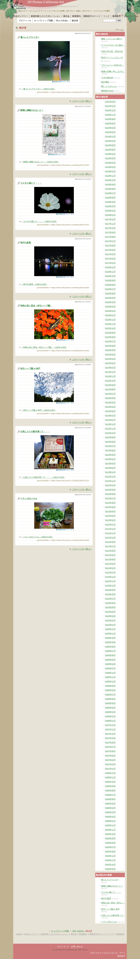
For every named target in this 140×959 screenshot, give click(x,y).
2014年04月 (110, 407)
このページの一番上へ (82, 101)
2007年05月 (110, 755)
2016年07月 (110, 289)
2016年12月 (110, 267)
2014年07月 (110, 394)
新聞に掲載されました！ (32, 110)
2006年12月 (110, 773)
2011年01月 (110, 572)
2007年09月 (110, 738)
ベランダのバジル (28, 498)
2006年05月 (110, 803)
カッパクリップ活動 (43, 20)
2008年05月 (110, 703)
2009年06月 (110, 655)
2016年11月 (110, 271)
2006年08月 (110, 790)
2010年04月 (110, 611)
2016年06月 (110, 293)
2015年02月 (110, 363)
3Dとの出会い (62, 20)
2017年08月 (110, 237)
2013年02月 (110, 468)
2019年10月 (110, 141)
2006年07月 (110, 795)
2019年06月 (110, 149)
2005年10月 (110, 834)
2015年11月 (110, 324)
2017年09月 (110, 232)
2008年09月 (110, 686)
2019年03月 (110, 162)
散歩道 (75, 20)
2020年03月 (110, 128)
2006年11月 (110, 777)
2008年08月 (110, 690)
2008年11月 (110, 677)
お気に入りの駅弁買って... (113, 915)
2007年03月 (110, 764)
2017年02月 (110, 258)
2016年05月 (110, 298)
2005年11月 (110, 829)
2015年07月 (110, 341)
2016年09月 (110, 280)
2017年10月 (110, 228)
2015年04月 (110, 354)
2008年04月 (110, 707)
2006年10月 (110, 782)
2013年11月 (110, 428)
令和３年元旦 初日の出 (112, 51)
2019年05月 (110, 154)
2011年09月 (110, 542)
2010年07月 (110, 598)
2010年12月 (110, 577)
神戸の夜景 (25, 243)
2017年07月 (110, 241)
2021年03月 (110, 101)
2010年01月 (110, 625)
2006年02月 (110, 816)
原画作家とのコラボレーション (45, 16)
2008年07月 (110, 694)
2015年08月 (110, 337)
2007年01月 (110, 768)
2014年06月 (110, 398)
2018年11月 (110, 176)
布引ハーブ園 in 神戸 (30, 368)
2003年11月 (110, 860)
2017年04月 (110, 254)
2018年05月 (110, 202)
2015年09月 (110, 332)
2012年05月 (110, 507)
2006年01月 (110, 821)
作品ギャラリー (20, 16)
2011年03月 (110, 564)
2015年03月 (110, 359)
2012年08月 (110, 494)
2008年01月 (110, 720)
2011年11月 (110, 533)
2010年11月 (110, 581)
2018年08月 (110, 189)
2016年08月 (110, 285)
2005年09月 (110, 838)
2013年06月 (110, 450)
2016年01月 (110, 315)
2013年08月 (110, 441)
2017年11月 (110, 223)
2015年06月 (110, 346)
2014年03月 (110, 411)
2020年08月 (110, 119)
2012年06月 (110, 502)
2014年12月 (110, 372)
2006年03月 (110, 812)
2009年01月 (110, 668)
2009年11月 (110, 633)
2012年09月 (110, 489)
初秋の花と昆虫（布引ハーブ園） (36, 306)
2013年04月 (110, 459)
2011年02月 (110, 568)
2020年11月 (110, 114)
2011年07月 (110, 546)
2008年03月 (110, 712)
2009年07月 (110, 651)
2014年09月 (110, 385)
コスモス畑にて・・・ (30, 183)
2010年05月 (110, 607)
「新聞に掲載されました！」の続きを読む (40, 162)
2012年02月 (110, 520)
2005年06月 (110, 851)
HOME (19, 934)
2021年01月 (110, 106)
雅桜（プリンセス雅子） (112, 39)
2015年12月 (110, 319)
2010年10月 (110, 585)
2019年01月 (110, 171)
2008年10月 (110, 681)
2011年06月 (110, 550)
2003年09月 (110, 869)
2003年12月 (110, 856)
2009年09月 (110, 642)
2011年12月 (110, 529)
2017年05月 (110, 250)
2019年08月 (110, 145)
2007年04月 (110, 760)
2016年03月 (110, 306)
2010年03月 (110, 616)
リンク (106, 16)
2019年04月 (110, 158)
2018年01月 (110, 215)
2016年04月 (110, 302)
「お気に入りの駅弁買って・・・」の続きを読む (43, 477)
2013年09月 (110, 437)
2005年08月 (110, 843)
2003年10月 (110, 864)
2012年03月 (110, 516)
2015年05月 (110, 350)
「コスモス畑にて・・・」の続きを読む (39, 221)
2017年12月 (110, 219)
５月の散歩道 (107, 77)
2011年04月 (110, 559)
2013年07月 (110, 446)
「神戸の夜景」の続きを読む (34, 284)
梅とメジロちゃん (109, 86)
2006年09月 (110, 786)
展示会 (66, 16)
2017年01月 (110, 263)
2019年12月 (110, 136)
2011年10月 (110, 537)
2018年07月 (110, 193)
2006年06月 (110, 799)
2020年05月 (110, 123)
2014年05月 (110, 402)
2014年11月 (110, 376)
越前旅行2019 (107, 91)
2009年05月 (110, 659)
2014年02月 (110, 415)
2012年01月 (110, 524)
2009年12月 (110, 629)
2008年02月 (110, 716)
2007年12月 (110, 725)
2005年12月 (110, 825)
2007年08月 (110, 742)
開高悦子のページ (91, 16)
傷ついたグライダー (29, 37)
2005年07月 (110, 847)
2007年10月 (110, 734)
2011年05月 (110, 555)
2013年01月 (110, 472)
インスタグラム (130, 16)
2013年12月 (110, 424)
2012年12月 (110, 476)
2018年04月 (110, 206)
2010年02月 (110, 620)
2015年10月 (110, 328)
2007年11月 (110, 729)
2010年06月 (110, 603)
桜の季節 (105, 82)
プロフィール (24, 20)
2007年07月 (110, 747)
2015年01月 (110, 367)
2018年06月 (110, 197)
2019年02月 (110, 167)
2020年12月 (110, 110)
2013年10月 (110, 433)
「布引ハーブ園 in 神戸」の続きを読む (38, 410)
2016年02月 (110, 311)
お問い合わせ (77, 946)
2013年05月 (110, 455)
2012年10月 (110, 485)
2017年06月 (110, 245)
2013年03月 (110, 463)
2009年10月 (110, 638)
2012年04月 (110, 511)
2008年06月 (110, 699)
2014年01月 (110, 420)
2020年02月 (110, 132)
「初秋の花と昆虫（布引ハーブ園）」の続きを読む (44, 347)
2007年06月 (110, 751)
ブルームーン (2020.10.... (112, 65)
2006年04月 (110, 808)
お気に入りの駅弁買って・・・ (35, 431)
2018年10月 (110, 180)
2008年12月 (110, 673)
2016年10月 (110, 276)
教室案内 (76, 16)
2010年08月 (110, 594)
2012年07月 (110, 498)
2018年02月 (110, 210)
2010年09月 (110, 590)
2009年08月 (110, 646)
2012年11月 (110, 481)
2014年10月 (110, 380)
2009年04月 (110, 664)
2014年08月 (110, 389)
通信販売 (116, 16)
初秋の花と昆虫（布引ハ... (113, 903)
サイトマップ (63, 946)
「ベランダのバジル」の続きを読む (37, 537)
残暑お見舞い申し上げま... (113, 71)
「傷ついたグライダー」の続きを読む (38, 89)
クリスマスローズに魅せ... (113, 45)
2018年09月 (110, 184)
